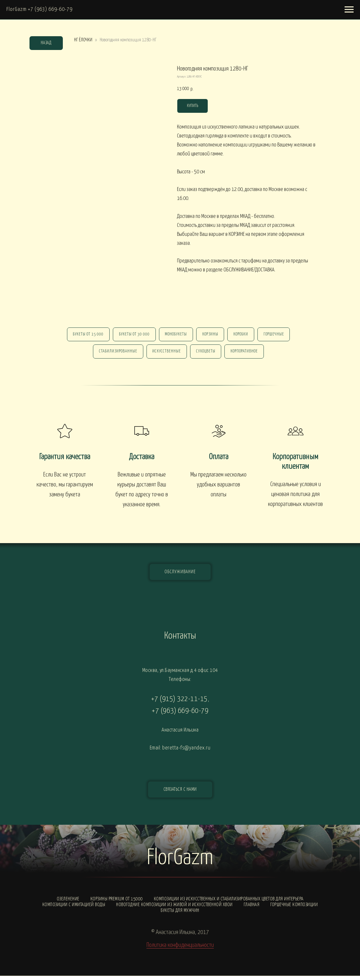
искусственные (166, 352)
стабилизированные (118, 352)
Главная (252, 905)
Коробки (241, 334)
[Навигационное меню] (349, 9)
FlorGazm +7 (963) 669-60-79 (39, 9)
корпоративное (244, 352)
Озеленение (68, 899)
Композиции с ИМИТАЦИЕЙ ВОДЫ (73, 905)
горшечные (274, 334)
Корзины (210, 334)
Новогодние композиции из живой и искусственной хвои (174, 905)
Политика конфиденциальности (180, 945)
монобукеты (176, 334)
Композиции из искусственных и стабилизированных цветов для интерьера (229, 899)
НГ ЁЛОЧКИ (83, 39)
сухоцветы (205, 352)
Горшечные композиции (294, 905)
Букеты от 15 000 (87, 334)
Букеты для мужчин (180, 910)
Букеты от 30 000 (134, 334)
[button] (180, 790)
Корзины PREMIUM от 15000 (116, 899)
